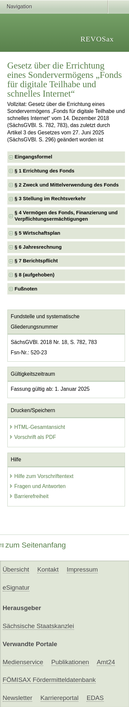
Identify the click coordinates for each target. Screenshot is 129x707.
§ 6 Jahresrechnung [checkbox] (38, 247)
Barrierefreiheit (29, 496)
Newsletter (18, 697)
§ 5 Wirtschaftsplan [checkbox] (37, 233)
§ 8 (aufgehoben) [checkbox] (35, 274)
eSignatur (16, 587)
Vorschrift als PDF (32, 437)
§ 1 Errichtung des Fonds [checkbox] (45, 170)
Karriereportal (60, 697)
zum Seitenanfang (33, 545)
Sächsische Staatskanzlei (38, 625)
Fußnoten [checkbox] (26, 288)
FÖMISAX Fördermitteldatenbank (49, 679)
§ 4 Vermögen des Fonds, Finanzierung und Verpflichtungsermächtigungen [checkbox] (66, 216)
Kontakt (48, 569)
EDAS (95, 697)
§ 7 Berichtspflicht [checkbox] (36, 260)
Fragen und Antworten (37, 486)
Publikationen (70, 662)
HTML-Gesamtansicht (37, 427)
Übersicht (16, 569)
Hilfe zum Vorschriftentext (41, 476)
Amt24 (106, 662)
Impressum (82, 569)
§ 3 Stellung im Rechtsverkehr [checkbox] (50, 198)
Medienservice (23, 662)
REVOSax (97, 39)
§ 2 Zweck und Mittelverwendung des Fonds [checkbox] (67, 185)
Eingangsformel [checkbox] (33, 156)
